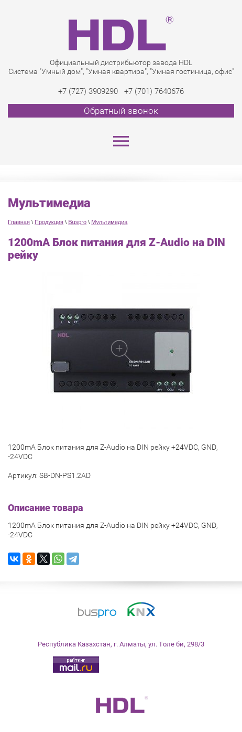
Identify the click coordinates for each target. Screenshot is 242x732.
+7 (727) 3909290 (88, 91)
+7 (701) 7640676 (154, 91)
